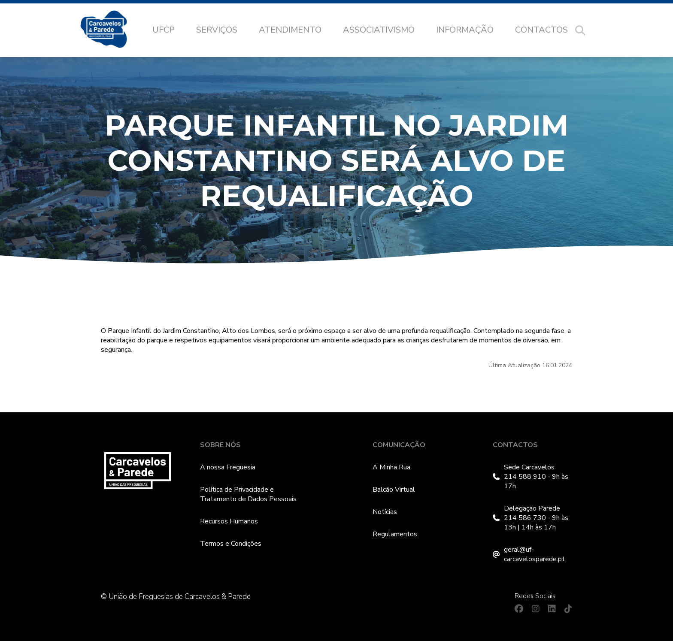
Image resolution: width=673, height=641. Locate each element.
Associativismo (379, 30)
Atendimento (290, 30)
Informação (465, 30)
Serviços (216, 30)
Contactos (541, 30)
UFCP (163, 30)
